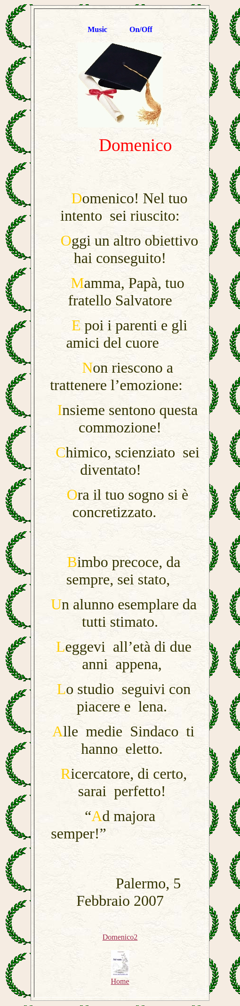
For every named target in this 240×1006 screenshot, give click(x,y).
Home (120, 978)
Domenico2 (120, 937)
